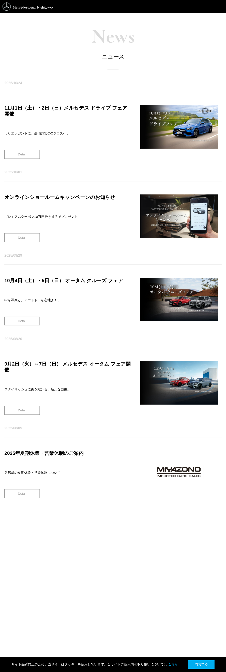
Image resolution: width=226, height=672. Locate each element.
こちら (173, 664)
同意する (201, 664)
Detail (22, 154)
